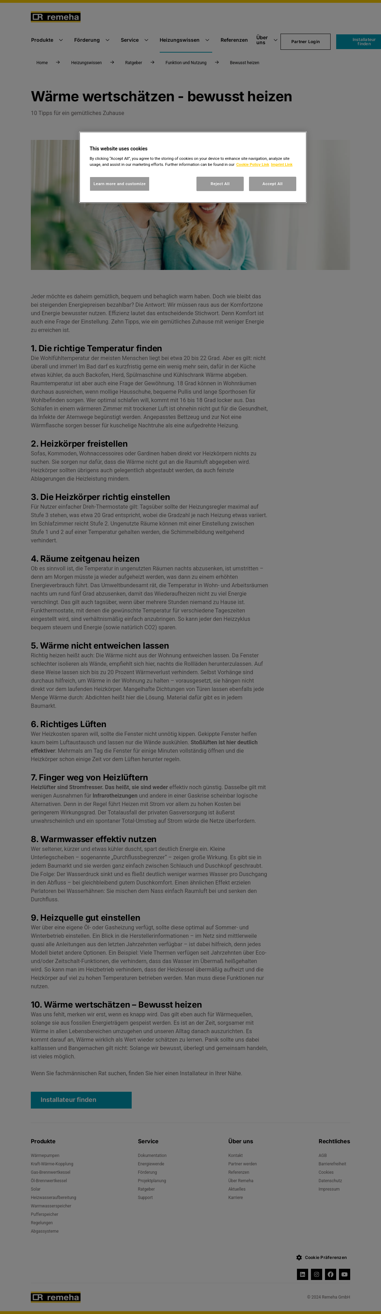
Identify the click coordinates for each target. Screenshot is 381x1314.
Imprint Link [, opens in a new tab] (281, 164)
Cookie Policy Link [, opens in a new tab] (252, 164)
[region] (193, 167)
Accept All (273, 183)
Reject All (220, 183)
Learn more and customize (119, 183)
